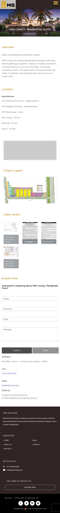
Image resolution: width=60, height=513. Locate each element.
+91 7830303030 (12, 466)
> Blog (34, 440)
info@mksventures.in (10, 385)
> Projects (7, 449)
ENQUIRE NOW (30, 487)
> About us (7, 444)
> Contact (36, 444)
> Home (6, 440)
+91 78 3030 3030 (9, 373)
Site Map (8, 498)
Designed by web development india (30, 508)
